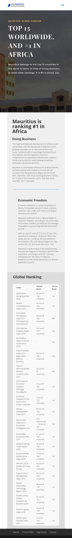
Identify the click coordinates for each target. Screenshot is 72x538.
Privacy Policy (27, 532)
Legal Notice (42, 532)
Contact (53, 532)
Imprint (16, 532)
